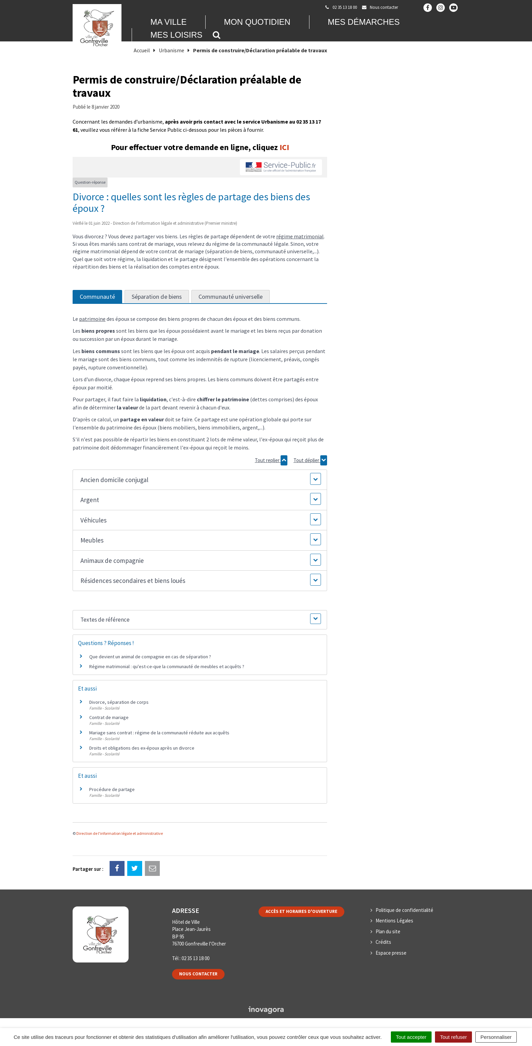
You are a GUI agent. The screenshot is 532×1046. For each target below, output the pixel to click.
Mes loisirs (176, 34)
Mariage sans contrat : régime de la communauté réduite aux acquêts (159, 733)
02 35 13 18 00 (195, 958)
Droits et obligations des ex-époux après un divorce (141, 748)
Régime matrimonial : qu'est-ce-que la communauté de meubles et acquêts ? (166, 666)
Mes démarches (364, 21)
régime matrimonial (300, 236)
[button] (199, 480)
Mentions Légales (394, 920)
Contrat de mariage (109, 717)
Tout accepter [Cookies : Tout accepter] (411, 1037)
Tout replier (271, 460)
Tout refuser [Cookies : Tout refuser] (453, 1037)
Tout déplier (310, 460)
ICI (284, 147)
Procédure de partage (112, 789)
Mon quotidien (257, 21)
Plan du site (388, 931)
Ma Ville (168, 21)
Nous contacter (198, 974)
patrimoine (92, 318)
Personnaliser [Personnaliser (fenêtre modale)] (496, 1037)
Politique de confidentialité (404, 910)
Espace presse (391, 953)
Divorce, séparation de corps (119, 702)
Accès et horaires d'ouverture (301, 911)
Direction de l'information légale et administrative (119, 833)
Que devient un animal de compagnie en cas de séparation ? (150, 657)
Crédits (383, 942)
